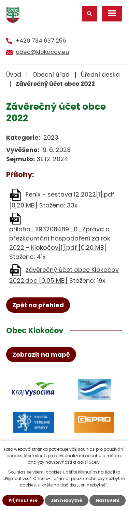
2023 (50, 137)
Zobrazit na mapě (41, 354)
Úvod (13, 75)
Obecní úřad (51, 75)
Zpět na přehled (38, 305)
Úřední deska (100, 75)
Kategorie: (23, 137)
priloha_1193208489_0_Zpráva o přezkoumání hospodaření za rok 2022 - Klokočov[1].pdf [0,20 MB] (59, 238)
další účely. (89, 462)
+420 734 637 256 (41, 40)
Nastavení (107, 500)
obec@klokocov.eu (42, 52)
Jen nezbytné (66, 500)
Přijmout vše (23, 500)
